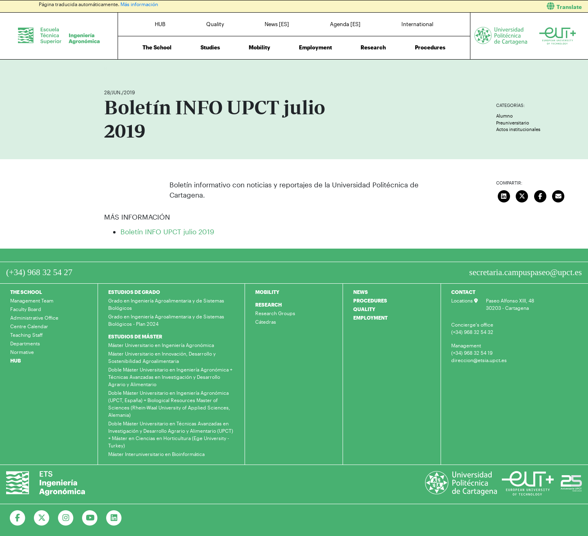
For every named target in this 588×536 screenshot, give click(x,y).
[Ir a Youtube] (90, 518)
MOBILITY (267, 292)
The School (157, 47)
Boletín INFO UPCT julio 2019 (167, 231)
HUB (160, 24)
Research (373, 47)
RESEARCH (268, 304)
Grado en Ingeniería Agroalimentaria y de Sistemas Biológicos (166, 304)
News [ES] (277, 24)
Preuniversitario (512, 122)
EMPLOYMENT (370, 317)
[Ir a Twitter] (41, 518)
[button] (444, 6)
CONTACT (463, 292)
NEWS (360, 292)
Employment (315, 47)
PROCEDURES (370, 300)
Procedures (430, 47)
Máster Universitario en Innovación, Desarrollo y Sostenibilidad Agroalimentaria (162, 357)
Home (111, 68)
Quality (215, 24)
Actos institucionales (518, 129)
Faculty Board (25, 309)
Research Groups (275, 313)
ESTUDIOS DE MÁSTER (135, 336)
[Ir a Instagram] (66, 518)
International (417, 24)
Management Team (31, 300)
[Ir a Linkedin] (114, 518)
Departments (25, 343)
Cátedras (265, 322)
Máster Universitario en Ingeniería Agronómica (161, 345)
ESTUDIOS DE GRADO (134, 292)
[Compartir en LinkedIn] (504, 195)
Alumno (504, 115)
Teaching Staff (26, 335)
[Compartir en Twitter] (522, 195)
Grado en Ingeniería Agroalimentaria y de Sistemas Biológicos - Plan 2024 (166, 320)
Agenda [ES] (345, 24)
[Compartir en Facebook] (540, 195)
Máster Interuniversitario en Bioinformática (156, 454)
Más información (139, 4)
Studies (210, 47)
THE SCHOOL (26, 292)
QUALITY (364, 309)
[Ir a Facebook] (17, 518)
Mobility (259, 47)
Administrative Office (34, 317)
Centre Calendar (29, 326)
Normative (22, 352)
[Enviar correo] (558, 195)
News (126, 68)
